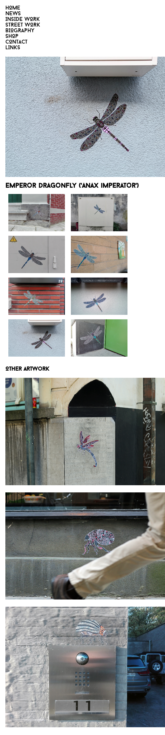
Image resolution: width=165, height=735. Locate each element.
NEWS (13, 14)
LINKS (12, 48)
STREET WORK (22, 25)
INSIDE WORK (22, 19)
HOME (12, 8)
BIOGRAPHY (20, 31)
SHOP (11, 36)
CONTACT (16, 42)
